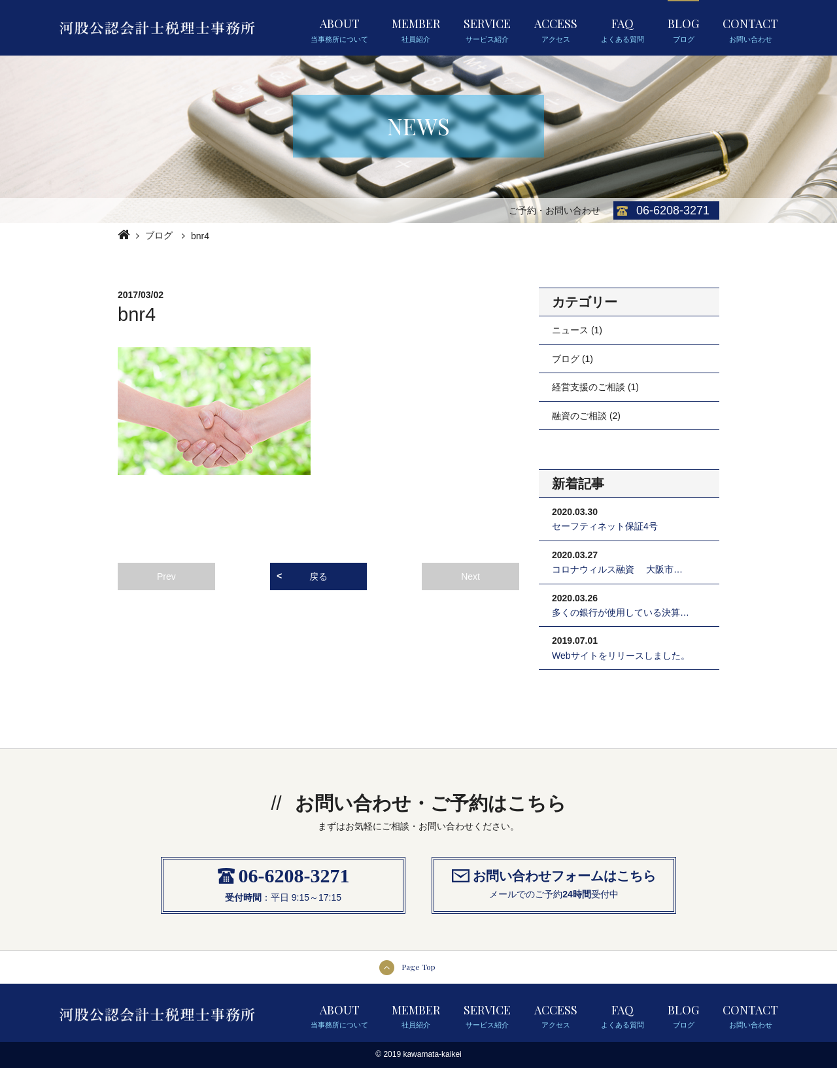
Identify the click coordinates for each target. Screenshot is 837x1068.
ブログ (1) (572, 359)
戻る (318, 576)
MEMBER (416, 29)
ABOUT (339, 29)
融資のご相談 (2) (586, 415)
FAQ (622, 29)
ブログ (159, 235)
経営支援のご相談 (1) (595, 387)
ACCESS (555, 29)
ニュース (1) (577, 330)
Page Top (418, 966)
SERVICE (487, 29)
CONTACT (750, 29)
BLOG (683, 29)
